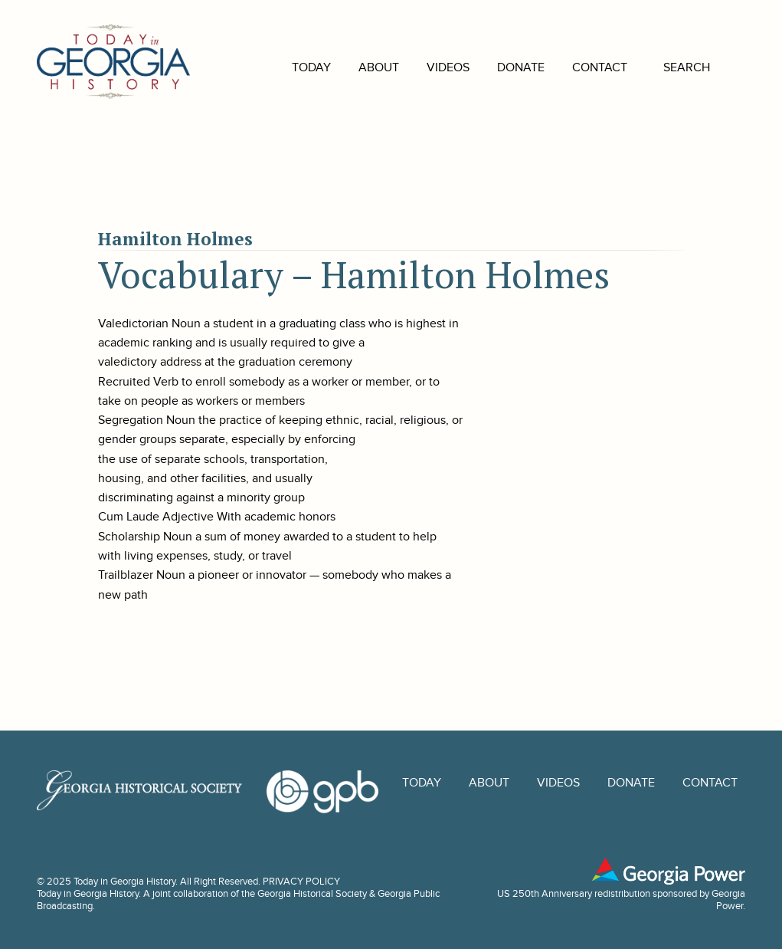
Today (288, 67)
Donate (498, 67)
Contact (576, 67)
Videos (425, 67)
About (355, 67)
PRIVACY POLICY (301, 881)
